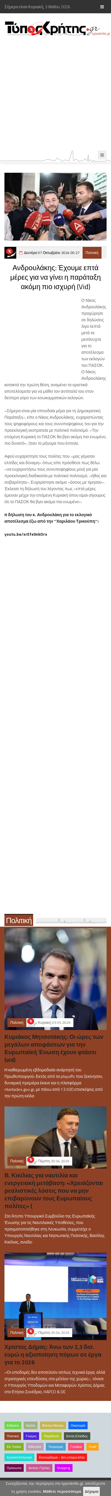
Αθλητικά (34, 1446)
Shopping (63, 1468)
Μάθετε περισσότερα (62, 1491)
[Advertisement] (55, 93)
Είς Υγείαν (14, 1446)
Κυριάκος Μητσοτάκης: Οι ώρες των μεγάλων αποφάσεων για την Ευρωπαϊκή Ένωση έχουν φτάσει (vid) (53, 1048)
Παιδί (92, 1446)
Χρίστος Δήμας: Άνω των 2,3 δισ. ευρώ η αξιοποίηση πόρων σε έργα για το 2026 (53, 1354)
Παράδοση (51, 1436)
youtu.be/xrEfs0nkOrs (25, 534)
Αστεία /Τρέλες (39, 1468)
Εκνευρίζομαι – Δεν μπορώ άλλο (62, 1457)
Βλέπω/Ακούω (53, 1425)
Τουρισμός (55, 1446)
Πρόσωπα (14, 1468)
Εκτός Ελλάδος (77, 1436)
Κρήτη (30, 1425)
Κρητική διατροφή (19, 1457)
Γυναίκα (76, 1446)
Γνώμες (31, 1436)
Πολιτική (92, 252)
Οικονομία (78, 1425)
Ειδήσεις (13, 1425)
